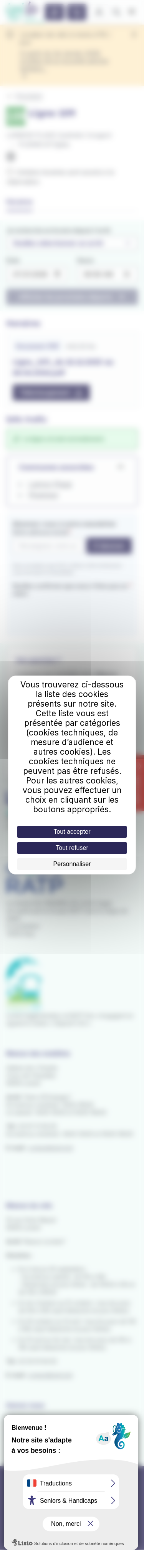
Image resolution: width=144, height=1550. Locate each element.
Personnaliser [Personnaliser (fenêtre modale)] (72, 864)
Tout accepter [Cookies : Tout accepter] (71, 831)
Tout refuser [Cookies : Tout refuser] (72, 848)
